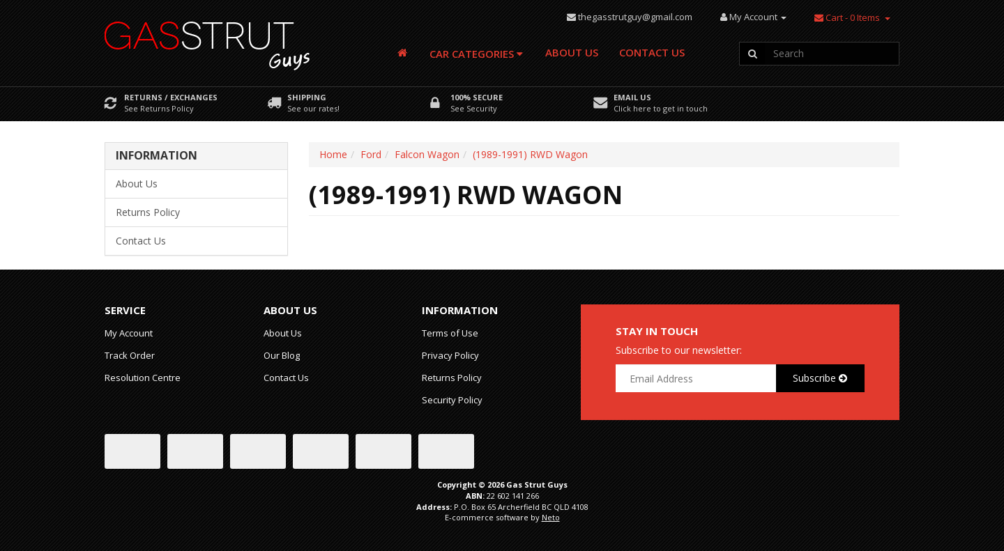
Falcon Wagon (427, 154)
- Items (847, 17)
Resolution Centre (143, 377)
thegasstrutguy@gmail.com (635, 16)
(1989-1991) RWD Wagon (530, 154)
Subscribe (820, 378)
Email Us (632, 97)
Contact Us (652, 52)
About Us (571, 52)
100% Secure (476, 97)
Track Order (130, 355)
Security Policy (452, 400)
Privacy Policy (450, 355)
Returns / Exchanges (171, 97)
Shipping (306, 97)
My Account (129, 333)
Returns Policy (148, 212)
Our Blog (282, 355)
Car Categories (476, 54)
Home (333, 154)
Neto (551, 517)
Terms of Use (450, 333)
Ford (370, 154)
